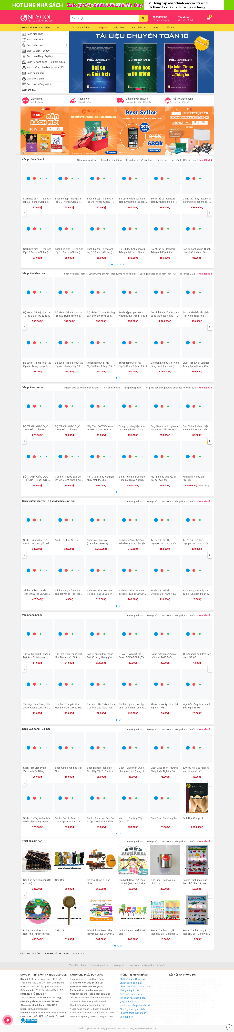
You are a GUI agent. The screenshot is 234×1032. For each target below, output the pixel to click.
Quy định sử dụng (129, 1001)
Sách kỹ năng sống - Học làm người (46, 62)
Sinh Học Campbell (193, 818)
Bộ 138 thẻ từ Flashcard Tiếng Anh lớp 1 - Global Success (132, 252)
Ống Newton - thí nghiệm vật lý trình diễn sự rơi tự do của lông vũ (164, 429)
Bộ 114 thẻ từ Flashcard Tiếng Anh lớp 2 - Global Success (132, 202)
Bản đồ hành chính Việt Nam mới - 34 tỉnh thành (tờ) (196, 429)
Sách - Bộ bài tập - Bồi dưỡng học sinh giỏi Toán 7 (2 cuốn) (36, 543)
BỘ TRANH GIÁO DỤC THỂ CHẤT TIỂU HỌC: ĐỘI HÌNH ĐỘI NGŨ (35, 480)
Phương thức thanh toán (133, 1013)
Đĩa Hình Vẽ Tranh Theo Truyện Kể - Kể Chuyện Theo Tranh (100, 933)
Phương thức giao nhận (133, 1009)
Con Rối (59, 880)
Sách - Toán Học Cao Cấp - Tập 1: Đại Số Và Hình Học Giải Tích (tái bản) (101, 821)
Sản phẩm (138, 27)
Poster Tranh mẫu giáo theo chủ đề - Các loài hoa (195, 883)
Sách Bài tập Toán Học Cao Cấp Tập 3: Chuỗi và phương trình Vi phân (100, 771)
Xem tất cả (204, 160)
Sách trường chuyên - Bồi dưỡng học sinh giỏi (112, 273)
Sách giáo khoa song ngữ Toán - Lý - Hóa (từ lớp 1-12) (168, 273)
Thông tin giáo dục (130, 990)
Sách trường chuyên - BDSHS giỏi (45, 67)
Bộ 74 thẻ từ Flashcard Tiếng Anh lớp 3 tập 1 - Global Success (163, 252)
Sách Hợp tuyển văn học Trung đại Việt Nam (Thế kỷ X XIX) (196, 366)
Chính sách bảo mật (131, 982)
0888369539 (160, 17)
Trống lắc (60, 930)
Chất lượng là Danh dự (132, 979)
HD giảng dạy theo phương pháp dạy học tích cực (170, 387)
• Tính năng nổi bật (99, 965)
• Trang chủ (118, 965)
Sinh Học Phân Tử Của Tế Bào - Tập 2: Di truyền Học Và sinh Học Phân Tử (133, 543)
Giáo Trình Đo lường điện (164, 818)
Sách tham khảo (35, 39)
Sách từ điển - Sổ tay (38, 50)
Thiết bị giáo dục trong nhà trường (81, 387)
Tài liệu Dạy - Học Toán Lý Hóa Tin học (176, 160)
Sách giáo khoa (35, 34)
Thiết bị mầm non (111, 387)
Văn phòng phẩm (36, 78)
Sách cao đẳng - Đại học (40, 56)
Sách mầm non (35, 45)
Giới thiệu (119, 27)
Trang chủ (102, 27)
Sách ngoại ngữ (35, 73)
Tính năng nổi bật (80, 27)
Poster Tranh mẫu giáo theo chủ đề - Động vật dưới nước (195, 933)
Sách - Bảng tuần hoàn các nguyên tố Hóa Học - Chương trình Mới (68, 593)
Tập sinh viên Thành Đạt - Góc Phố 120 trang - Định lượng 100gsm (101, 707)
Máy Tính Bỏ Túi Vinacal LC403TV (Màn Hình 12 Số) (100, 429)
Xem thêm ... (29, 89)
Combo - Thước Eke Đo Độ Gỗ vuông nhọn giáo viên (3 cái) (68, 480)
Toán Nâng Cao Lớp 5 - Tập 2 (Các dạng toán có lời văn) (196, 593)
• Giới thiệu (133, 965)
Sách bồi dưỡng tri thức (39, 84)
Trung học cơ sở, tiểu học (139, 160)
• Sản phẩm (148, 965)
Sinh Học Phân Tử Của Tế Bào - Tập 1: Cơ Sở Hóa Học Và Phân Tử (131, 593)
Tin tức (155, 27)
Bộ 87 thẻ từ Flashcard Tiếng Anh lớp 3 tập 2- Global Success (163, 202)
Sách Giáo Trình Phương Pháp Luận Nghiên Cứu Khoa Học (164, 771)
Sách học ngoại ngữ (74, 273)
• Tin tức (161, 965)
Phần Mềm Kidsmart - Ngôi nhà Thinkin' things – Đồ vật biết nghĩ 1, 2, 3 (37, 933)
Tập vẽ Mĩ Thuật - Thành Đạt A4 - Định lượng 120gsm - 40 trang (36, 657)
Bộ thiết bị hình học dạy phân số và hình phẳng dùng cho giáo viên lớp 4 (132, 707)
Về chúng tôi (126, 1016)
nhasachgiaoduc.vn (147, 1028)
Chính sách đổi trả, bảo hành (135, 986)
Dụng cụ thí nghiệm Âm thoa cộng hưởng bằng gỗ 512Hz (133, 429)
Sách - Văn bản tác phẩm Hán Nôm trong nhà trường (196, 315)
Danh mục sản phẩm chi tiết (135, 1005)
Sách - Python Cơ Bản (67, 540)
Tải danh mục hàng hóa (133, 998)
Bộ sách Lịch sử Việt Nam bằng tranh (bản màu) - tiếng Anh (165, 366)
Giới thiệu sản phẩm (131, 994)
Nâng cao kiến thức (87, 160)
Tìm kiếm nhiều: (78, 965)
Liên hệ (170, 27)
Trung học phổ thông (111, 160)
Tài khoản (184, 17)
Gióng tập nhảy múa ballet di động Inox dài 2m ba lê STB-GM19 (197, 202)
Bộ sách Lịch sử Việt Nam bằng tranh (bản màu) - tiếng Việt (165, 315)
